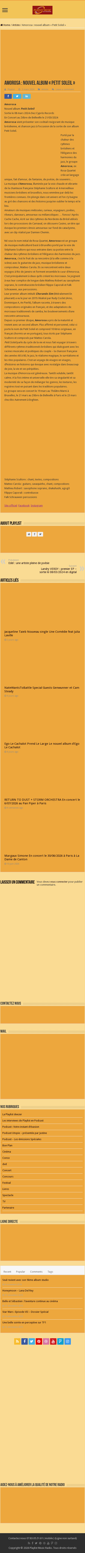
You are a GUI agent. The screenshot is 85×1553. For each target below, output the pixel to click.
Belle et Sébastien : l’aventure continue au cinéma (30, 1301)
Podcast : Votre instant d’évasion (20, 1126)
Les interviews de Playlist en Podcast (22, 1120)
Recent (7, 1271)
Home (5, 24)
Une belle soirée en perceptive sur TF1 (24, 1322)
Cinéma (6, 1151)
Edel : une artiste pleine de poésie (28, 562)
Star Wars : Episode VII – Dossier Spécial (25, 1311)
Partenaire (8, 1207)
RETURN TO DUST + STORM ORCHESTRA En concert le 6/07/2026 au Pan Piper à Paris (42, 801)
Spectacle (7, 1195)
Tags (50, 1271)
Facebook (24, 505)
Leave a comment (65, 89)
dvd (4, 1164)
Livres (5, 1188)
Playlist (11, 89)
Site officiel (10, 505)
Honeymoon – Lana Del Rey (17, 1290)
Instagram (37, 505)
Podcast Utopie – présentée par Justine (24, 1132)
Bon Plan (7, 1145)
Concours (7, 1176)
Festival (6, 1182)
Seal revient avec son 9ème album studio (25, 1279)
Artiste (16, 24)
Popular (20, 1271)
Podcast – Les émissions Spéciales (21, 1139)
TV (3, 1201)
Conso (6, 1157)
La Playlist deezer (12, 1114)
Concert (6, 1170)
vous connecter (59, 881)
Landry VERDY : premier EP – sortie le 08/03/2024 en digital (56, 569)
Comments (36, 1271)
